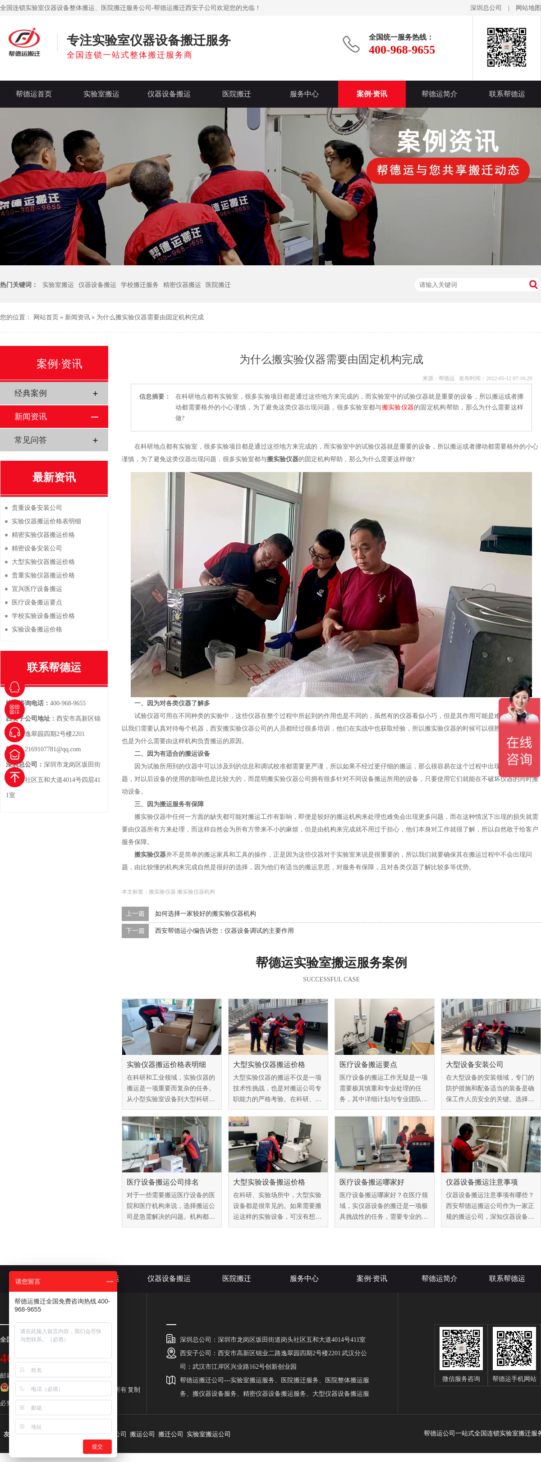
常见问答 (30, 440)
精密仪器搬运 (182, 285)
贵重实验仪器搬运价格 (43, 575)
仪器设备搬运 (169, 94)
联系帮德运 (507, 94)
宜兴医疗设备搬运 (37, 589)
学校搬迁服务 (140, 285)
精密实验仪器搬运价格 (43, 534)
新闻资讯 (77, 317)
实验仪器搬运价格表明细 (166, 1064)
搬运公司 (142, 1434)
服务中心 (304, 94)
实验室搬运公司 (209, 1434)
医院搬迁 (236, 94)
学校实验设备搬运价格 (43, 616)
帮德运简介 (440, 94)
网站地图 (528, 8)
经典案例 (30, 393)
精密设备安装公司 (37, 548)
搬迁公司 (170, 1434)
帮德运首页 (34, 94)
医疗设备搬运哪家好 (371, 1182)
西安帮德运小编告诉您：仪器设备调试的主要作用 (224, 930)
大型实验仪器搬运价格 (269, 1064)
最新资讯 (54, 477)
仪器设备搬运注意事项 (482, 1182)
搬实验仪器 (398, 407)
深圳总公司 (486, 8)
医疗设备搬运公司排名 (163, 1182)
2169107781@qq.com (53, 749)
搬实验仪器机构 (196, 892)
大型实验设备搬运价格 (269, 1182)
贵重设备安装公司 (37, 507)
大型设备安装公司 (475, 1064)
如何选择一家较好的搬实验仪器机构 (205, 913)
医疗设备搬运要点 (368, 1064)
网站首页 (46, 317)
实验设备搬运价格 (37, 629)
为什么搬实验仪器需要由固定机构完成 (150, 317)
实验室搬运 (101, 94)
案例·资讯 (372, 94)
